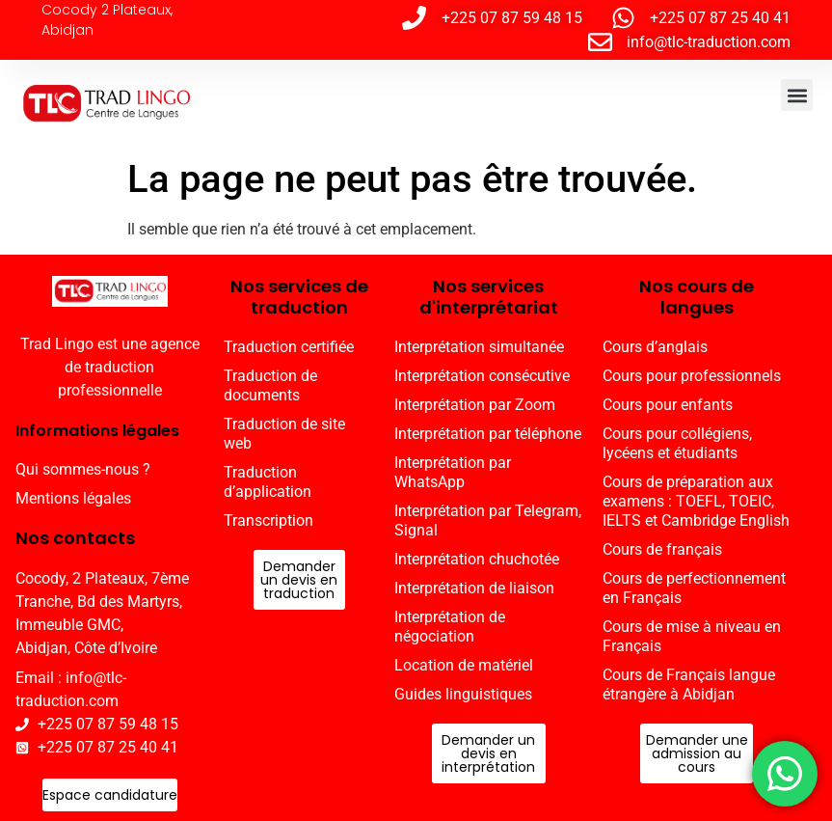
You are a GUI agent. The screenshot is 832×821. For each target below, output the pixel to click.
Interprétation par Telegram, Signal (487, 520)
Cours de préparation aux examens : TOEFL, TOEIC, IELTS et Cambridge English (696, 501)
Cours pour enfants (668, 405)
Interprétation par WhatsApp (452, 472)
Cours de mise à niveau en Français (692, 636)
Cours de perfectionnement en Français (694, 588)
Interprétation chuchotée (476, 559)
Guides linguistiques (463, 694)
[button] (797, 95)
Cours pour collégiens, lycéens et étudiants (677, 443)
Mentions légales (73, 498)
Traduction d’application (267, 482)
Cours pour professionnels (692, 376)
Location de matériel (463, 665)
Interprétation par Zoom (474, 405)
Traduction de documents (270, 385)
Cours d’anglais (655, 347)
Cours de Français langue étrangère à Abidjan (689, 684)
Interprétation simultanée (479, 347)
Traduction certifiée (289, 347)
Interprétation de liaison (474, 588)
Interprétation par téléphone (487, 433)
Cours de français (662, 549)
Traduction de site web (284, 433)
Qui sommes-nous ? (82, 469)
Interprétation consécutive (482, 376)
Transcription (268, 520)
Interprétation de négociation (449, 626)
